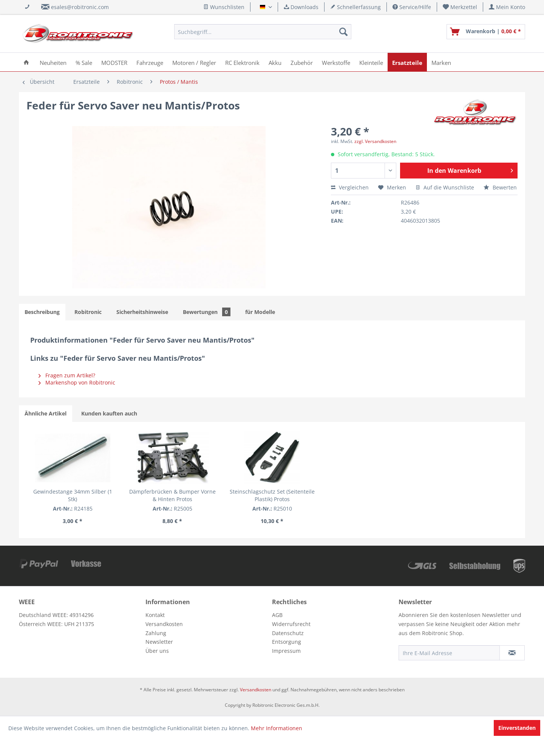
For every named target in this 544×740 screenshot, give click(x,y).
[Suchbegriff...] (262, 31)
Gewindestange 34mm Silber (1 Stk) (72, 495)
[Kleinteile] (371, 62)
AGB (277, 614)
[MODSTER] (114, 62)
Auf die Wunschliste (445, 187)
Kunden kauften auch (109, 413)
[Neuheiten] (53, 62)
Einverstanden (517, 727)
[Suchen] (343, 31)
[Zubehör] (301, 62)
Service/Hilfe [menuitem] (412, 7)
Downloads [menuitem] (301, 7)
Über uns (157, 650)
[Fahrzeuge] (150, 62)
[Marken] (441, 62)
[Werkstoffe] (336, 62)
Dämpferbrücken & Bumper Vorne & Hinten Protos (172, 495)
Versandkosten (164, 624)
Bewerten (500, 187)
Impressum (286, 650)
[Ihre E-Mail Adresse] (449, 652)
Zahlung (155, 633)
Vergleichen (350, 187)
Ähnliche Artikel (45, 413)
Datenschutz (288, 633)
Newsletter (159, 641)
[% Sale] (84, 62)
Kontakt (155, 614)
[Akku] (275, 62)
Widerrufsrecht (291, 624)
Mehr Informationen (276, 728)
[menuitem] (460, 7)
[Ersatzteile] (407, 62)
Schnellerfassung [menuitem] (355, 7)
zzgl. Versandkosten (375, 141)
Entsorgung (286, 641)
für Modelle (260, 311)
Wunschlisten (223, 7)
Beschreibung (42, 311)
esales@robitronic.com (80, 7)
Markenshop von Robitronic (77, 382)
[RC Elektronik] (242, 62)
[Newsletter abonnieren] (512, 652)
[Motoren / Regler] (194, 62)
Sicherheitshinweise (142, 311)
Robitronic (88, 311)
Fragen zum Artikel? (67, 375)
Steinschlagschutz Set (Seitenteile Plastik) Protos (272, 495)
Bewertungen (206, 312)
